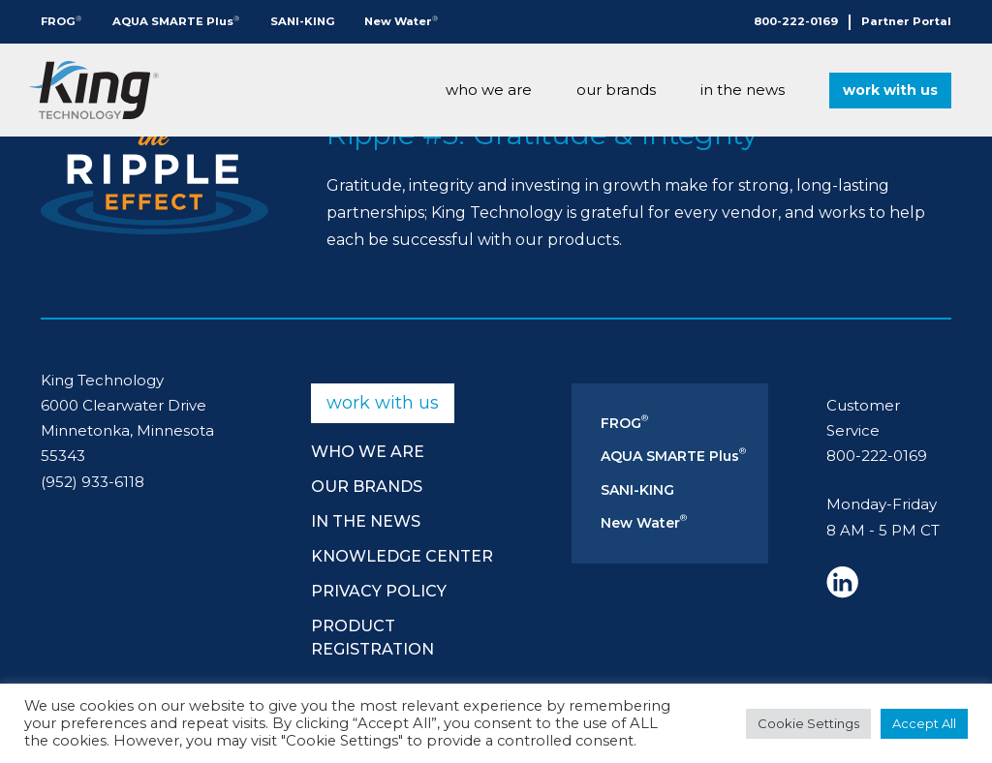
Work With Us (890, 90)
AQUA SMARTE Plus (175, 21)
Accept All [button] (924, 723)
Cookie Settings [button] (808, 723)
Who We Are (489, 89)
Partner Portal (906, 21)
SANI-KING (302, 21)
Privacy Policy (379, 591)
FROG (61, 21)
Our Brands (616, 89)
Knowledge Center (402, 556)
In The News (742, 89)
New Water (401, 21)
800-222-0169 (796, 21)
